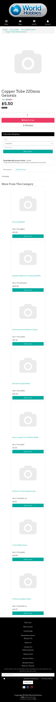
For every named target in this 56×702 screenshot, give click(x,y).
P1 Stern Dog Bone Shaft (21, 599)
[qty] (28, 139)
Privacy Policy (28, 658)
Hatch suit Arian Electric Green (25, 330)
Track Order (28, 631)
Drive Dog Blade (18, 222)
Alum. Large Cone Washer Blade (25, 437)
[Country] (28, 143)
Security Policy (28, 663)
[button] (28, 125)
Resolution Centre (28, 635)
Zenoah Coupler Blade (21, 383)
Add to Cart (28, 120)
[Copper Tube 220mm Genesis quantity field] (28, 115)
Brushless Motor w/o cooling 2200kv (26, 276)
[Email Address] (28, 675)
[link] (28, 687)
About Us (28, 642)
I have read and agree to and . (28, 678)
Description (7, 169)
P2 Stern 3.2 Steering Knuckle (24, 491)
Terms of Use (28, 654)
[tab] (8, 169)
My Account (28, 627)
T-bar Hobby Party (19, 545)
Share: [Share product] (7, 99)
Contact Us (28, 647)
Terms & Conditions (30, 678)
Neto (35, 699)
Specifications (20, 169)
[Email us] (24, 687)
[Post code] (28, 147)
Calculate (28, 151)
